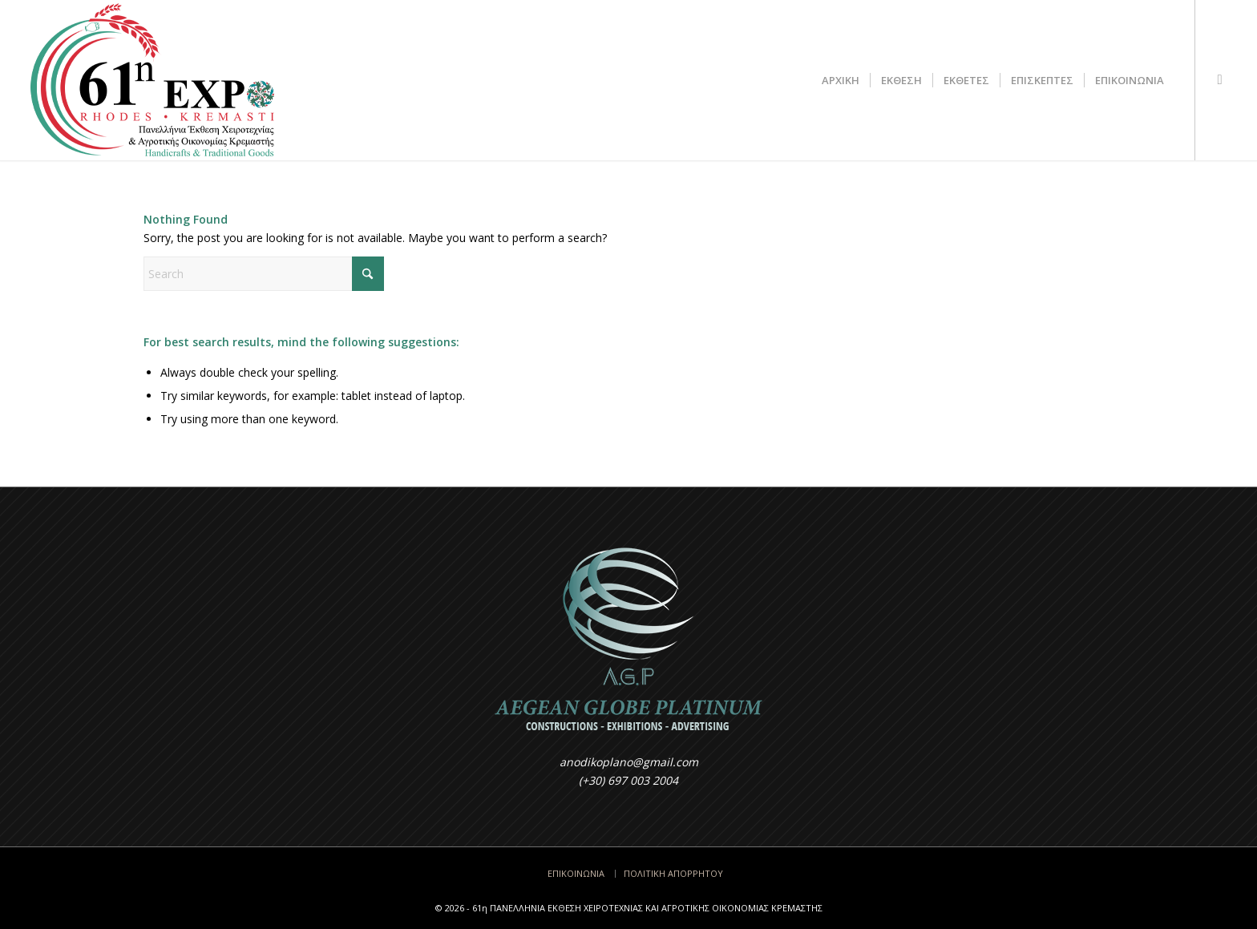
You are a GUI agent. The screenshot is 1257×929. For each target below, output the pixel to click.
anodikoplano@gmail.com (629, 761)
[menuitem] (840, 80)
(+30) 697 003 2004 (628, 780)
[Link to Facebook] (1220, 79)
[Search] (263, 273)
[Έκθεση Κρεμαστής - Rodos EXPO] (152, 80)
